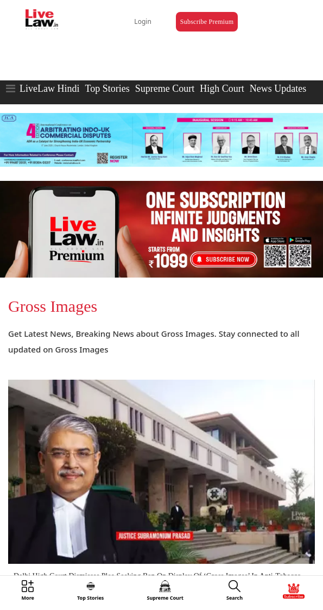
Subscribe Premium (206, 22)
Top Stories (107, 88)
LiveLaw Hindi (49, 88)
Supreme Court (165, 88)
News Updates (278, 88)
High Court (222, 88)
